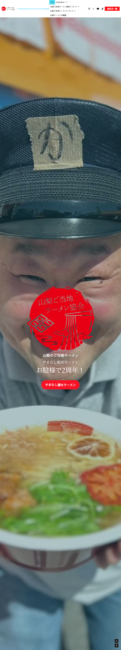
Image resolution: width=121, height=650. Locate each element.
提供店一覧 (112, 8)
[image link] (8, 8)
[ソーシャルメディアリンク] (89, 9)
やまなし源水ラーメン (60, 385)
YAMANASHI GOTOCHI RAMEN (33, 9)
